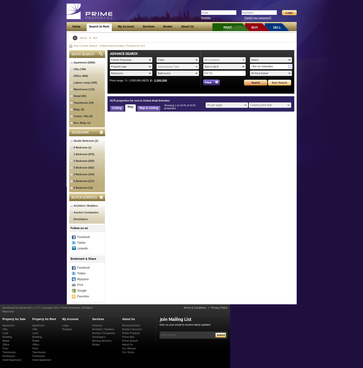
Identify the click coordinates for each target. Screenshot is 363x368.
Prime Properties (90, 11)
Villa (4, 329)
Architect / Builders (86, 205)
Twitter (81, 242)
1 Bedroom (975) (84, 154)
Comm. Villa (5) (83, 116)
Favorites (83, 296)
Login (65, 325)
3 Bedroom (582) (84, 167)
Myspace (83, 279)
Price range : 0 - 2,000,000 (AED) (129, 80)
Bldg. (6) (79, 109)
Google (82, 290)
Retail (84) (80, 96)
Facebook (83, 237)
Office (5, 344)
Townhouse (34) (84, 102)
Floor (5, 348)
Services (98, 319)
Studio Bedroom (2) (86, 140)
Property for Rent (44, 319)
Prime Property (131, 333)
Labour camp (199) (85, 82)
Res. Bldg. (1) (82, 122)
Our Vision (128, 352)
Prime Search (130, 340)
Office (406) (81, 75)
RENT (227, 27)
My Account (70, 319)
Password (247, 12)
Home (83, 37)
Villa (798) (80, 69)
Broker (96, 344)
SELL (277, 27)
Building (7, 336)
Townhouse (9, 352)
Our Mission (129, 348)
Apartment (8, 325)
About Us (128, 319)
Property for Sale (14, 319)
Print (80, 285)
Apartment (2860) (84, 62)
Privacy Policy (219, 307)
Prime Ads (128, 336)
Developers (81, 219)
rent (95, 37)
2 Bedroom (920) (84, 160)
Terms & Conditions (194, 307)
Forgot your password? (258, 17)
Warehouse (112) (84, 89)
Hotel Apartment (11, 359)
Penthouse (8, 356)
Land (5, 333)
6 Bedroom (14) (83, 187)
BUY (254, 27)
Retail (5, 340)
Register (206, 17)
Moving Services (102, 340)
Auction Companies (86, 212)
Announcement (131, 325)
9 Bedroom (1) (82, 147)
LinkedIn (82, 248)
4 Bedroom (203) (84, 174)
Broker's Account (132, 329)
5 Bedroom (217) (84, 181)
